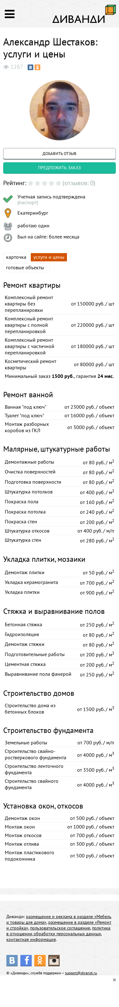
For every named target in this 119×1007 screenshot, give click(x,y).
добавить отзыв (59, 153)
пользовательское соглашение (60, 928)
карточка (16, 257)
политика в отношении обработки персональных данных (58, 931)
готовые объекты (25, 267)
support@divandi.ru (81, 972)
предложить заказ (59, 168)
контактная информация (31, 939)
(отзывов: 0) (79, 183)
